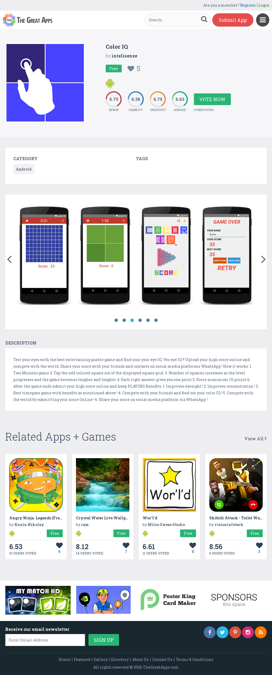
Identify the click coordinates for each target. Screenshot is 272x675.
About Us (140, 659)
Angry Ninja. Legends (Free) (36, 517)
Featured (82, 659)
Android (24, 169)
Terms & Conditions (194, 659)
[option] (43, 256)
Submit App (233, 20)
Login (263, 5)
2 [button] (124, 320)
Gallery (101, 659)
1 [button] (116, 320)
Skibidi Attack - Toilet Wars (236, 517)
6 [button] (156, 320)
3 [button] (132, 320)
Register (248, 5)
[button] (9, 258)
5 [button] (148, 320)
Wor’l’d (150, 517)
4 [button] (140, 320)
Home (64, 659)
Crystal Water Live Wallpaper (105, 517)
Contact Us (162, 659)
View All (255, 438)
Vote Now (212, 99)
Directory (120, 659)
